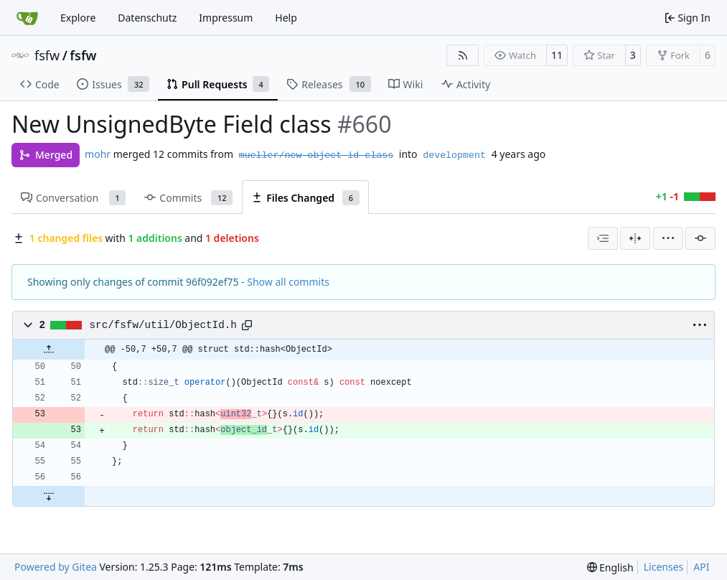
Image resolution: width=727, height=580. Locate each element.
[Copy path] (247, 325)
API (701, 567)
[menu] (668, 238)
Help (286, 17)
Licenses (664, 567)
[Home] (27, 18)
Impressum (226, 17)
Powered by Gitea (55, 567)
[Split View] (635, 238)
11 (557, 55)
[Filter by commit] (700, 238)
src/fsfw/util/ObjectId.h (163, 325)
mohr (98, 154)
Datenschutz (147, 17)
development (454, 155)
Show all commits (288, 282)
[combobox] (603, 238)
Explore (77, 17)
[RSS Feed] (462, 55)
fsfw (47, 55)
